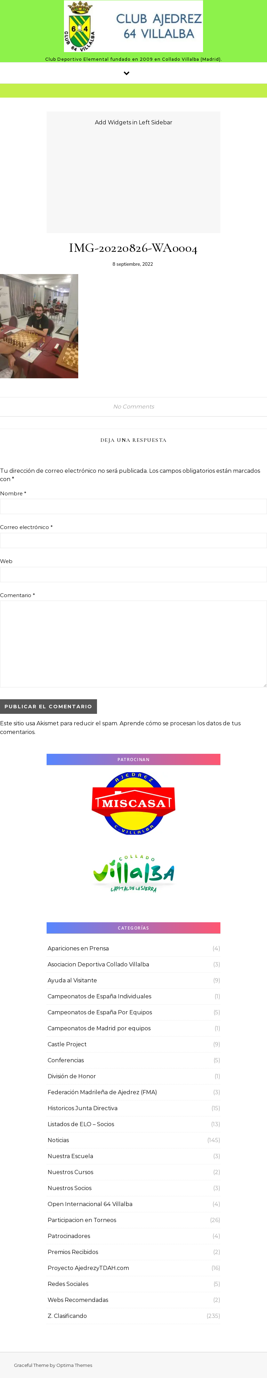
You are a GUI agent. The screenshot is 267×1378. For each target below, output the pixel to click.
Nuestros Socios (69, 1188)
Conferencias (66, 1060)
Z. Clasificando (67, 1316)
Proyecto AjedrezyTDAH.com (88, 1268)
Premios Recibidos (73, 1252)
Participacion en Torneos (82, 1220)
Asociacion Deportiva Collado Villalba (98, 964)
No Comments (133, 406)
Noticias (58, 1140)
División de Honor (72, 1076)
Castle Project (67, 1044)
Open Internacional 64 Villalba (90, 1204)
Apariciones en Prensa (78, 948)
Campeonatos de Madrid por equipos (99, 1028)
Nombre (13, 493)
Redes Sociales (68, 1284)
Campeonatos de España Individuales (99, 996)
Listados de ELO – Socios (81, 1124)
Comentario (17, 595)
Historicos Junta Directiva (83, 1108)
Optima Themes (74, 1365)
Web (6, 561)
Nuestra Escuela (70, 1156)
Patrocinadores (69, 1236)
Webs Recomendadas (78, 1300)
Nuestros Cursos (70, 1172)
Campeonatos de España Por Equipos (100, 1012)
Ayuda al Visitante (72, 980)
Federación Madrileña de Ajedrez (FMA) (102, 1092)
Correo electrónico (26, 527)
